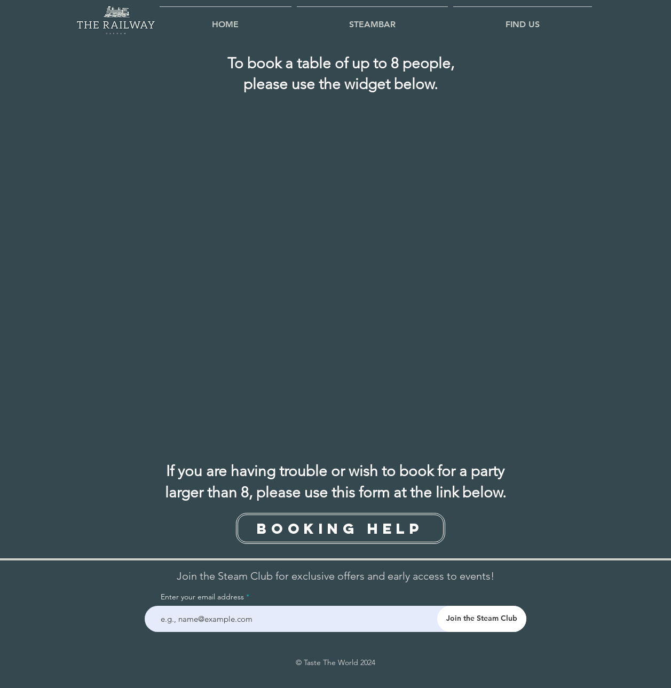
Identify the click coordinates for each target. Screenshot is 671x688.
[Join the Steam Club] (481, 619)
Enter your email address (202, 596)
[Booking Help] (340, 528)
